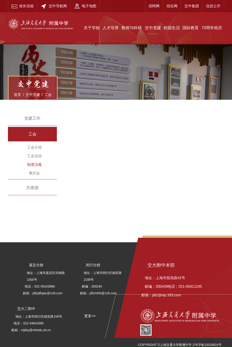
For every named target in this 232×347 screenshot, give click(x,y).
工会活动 (34, 156)
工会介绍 (34, 147)
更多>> (90, 316)
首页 (17, 95)
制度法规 (34, 164)
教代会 (34, 173)
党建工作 (32, 118)
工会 (48, 95)
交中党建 (33, 95)
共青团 (32, 187)
